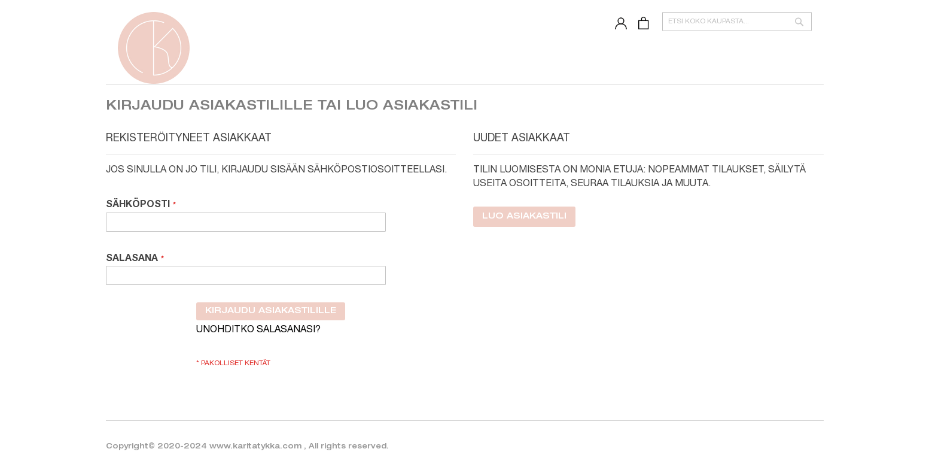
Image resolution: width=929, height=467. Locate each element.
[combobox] (737, 21)
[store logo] (154, 48)
